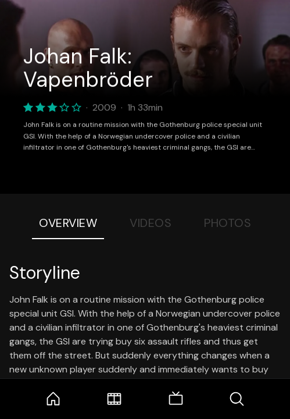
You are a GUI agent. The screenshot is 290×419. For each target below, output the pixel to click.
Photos (227, 222)
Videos (150, 222)
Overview (68, 222)
